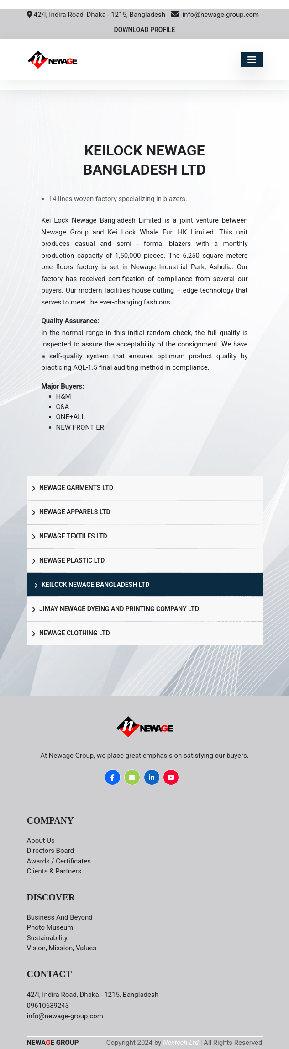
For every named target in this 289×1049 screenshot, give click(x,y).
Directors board (50, 851)
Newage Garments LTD (72, 487)
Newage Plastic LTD (68, 560)
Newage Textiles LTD (69, 536)
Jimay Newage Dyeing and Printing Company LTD (115, 608)
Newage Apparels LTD (71, 512)
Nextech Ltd (180, 1042)
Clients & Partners (54, 871)
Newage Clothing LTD (71, 633)
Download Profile (144, 29)
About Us (41, 840)
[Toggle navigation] (252, 59)
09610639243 (48, 1005)
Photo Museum (50, 927)
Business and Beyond (60, 917)
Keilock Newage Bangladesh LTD (92, 584)
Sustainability (47, 938)
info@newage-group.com (215, 15)
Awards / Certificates (59, 861)
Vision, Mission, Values (61, 948)
